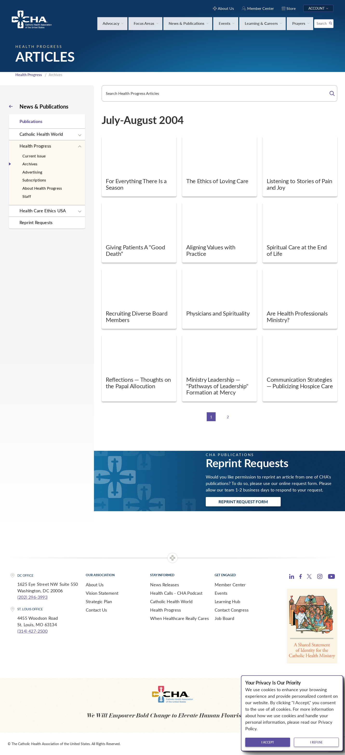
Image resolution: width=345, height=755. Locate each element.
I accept (267, 742)
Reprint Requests (36, 222)
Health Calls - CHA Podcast (176, 593)
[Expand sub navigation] (80, 135)
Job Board (224, 618)
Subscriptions (34, 179)
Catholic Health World (41, 134)
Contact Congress (232, 610)
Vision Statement (102, 593)
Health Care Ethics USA (43, 210)
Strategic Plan (99, 601)
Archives (30, 163)
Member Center (230, 584)
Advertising (32, 171)
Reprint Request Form (243, 501)
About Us (95, 584)
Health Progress (28, 74)
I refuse (316, 742)
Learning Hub (227, 601)
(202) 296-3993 (32, 597)
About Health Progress (42, 188)
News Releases (164, 584)
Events (221, 593)
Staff (26, 196)
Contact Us (96, 610)
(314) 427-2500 (32, 631)
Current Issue (34, 155)
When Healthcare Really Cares (179, 618)
